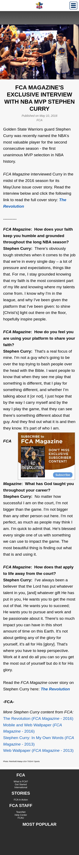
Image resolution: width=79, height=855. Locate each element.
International (20, 787)
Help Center (21, 815)
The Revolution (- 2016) (38, 718)
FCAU (21, 818)
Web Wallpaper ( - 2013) (38, 750)
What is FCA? (21, 781)
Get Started (21, 784)
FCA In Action (21, 799)
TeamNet (20, 812)
